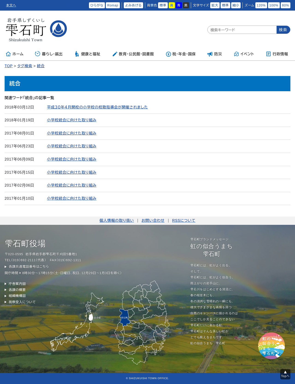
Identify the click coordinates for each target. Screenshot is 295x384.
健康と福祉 (87, 54)
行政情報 (277, 54)
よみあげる (133, 5)
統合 (41, 66)
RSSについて (183, 221)
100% (273, 5)
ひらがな (97, 5)
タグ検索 (24, 66)
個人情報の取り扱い (117, 221)
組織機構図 (17, 296)
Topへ (285, 376)
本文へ (11, 5)
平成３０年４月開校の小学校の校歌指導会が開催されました (97, 107)
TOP (9, 66)
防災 (214, 54)
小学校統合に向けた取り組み (72, 120)
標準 (162, 5)
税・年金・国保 (180, 54)
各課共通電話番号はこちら (29, 266)
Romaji (112, 5)
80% (285, 5)
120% (261, 5)
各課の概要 (17, 290)
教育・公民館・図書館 (133, 54)
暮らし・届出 (49, 54)
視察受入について (22, 302)
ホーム (15, 54)
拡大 (215, 5)
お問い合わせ (153, 221)
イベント (244, 54)
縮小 (236, 5)
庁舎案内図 (17, 284)
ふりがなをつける (73, 5)
